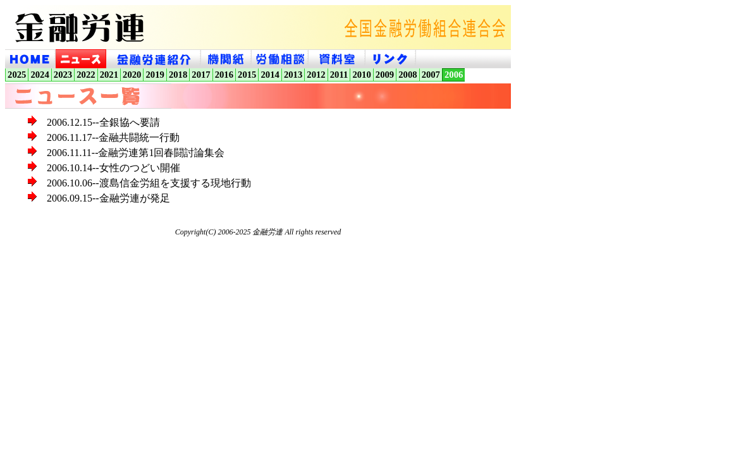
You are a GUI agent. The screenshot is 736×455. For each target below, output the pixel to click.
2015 (247, 75)
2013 (293, 75)
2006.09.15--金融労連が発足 (108, 198)
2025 (17, 75)
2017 (201, 75)
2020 (132, 75)
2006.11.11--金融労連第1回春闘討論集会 (135, 152)
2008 (407, 75)
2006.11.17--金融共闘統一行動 (113, 137)
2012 (316, 75)
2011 (339, 75)
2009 (385, 75)
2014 (270, 75)
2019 (154, 75)
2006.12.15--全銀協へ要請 (103, 122)
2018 (178, 75)
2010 (361, 75)
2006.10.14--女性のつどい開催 (113, 167)
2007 (431, 75)
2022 (86, 75)
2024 (39, 75)
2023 (63, 75)
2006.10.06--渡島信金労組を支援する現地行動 (149, 183)
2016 (224, 75)
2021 (109, 75)
